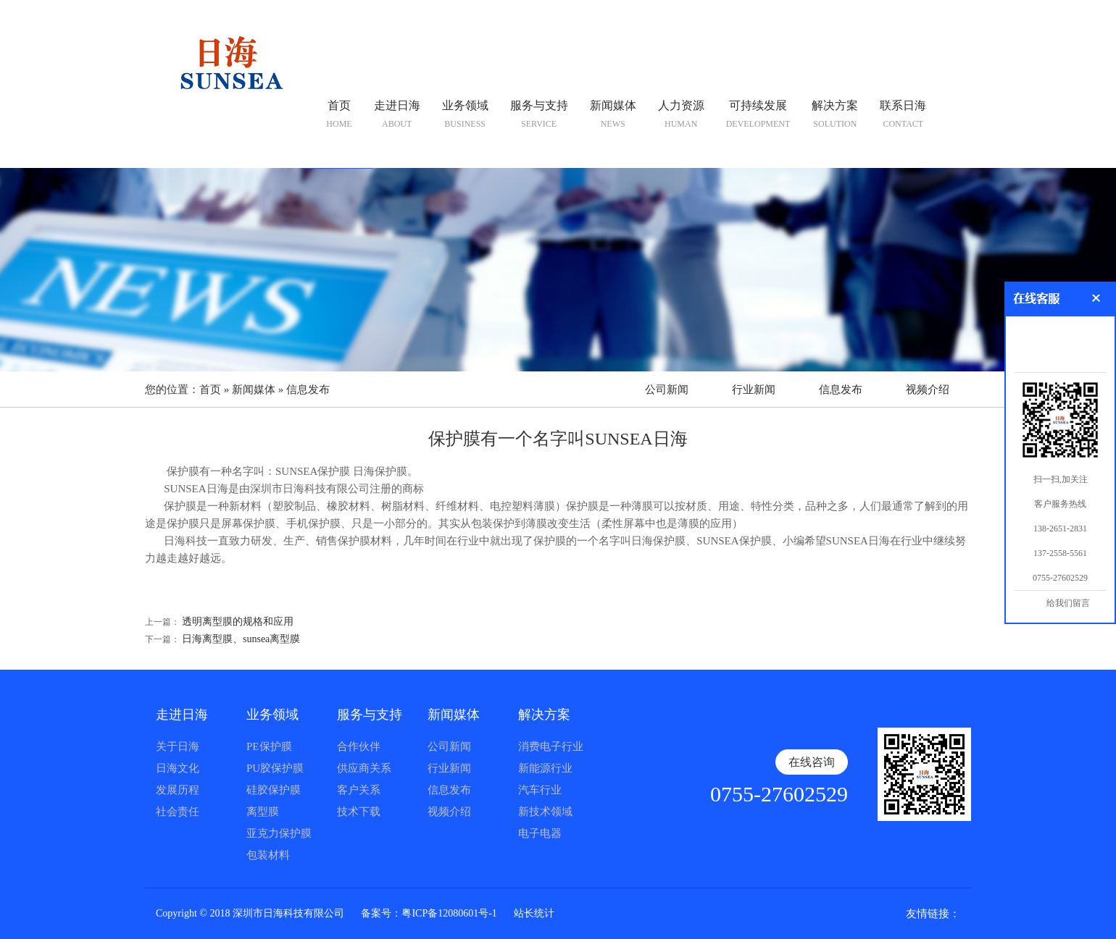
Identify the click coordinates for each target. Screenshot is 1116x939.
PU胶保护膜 (275, 768)
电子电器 (540, 833)
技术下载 (358, 811)
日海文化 (177, 768)
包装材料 (268, 855)
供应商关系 (364, 768)
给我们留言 (1068, 603)
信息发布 (308, 389)
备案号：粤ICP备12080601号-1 (428, 913)
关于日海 (177, 746)
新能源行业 (545, 768)
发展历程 (177, 790)
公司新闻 (666, 389)
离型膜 (262, 811)
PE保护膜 (269, 746)
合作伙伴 (358, 746)
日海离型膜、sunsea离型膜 (241, 638)
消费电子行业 (550, 746)
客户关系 (358, 790)
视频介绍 (927, 389)
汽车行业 (540, 790)
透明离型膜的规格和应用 (237, 621)
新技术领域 (545, 811)
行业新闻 (753, 389)
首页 (210, 389)
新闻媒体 (253, 389)
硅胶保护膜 (273, 790)
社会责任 (177, 811)
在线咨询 (811, 762)
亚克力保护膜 (279, 833)
